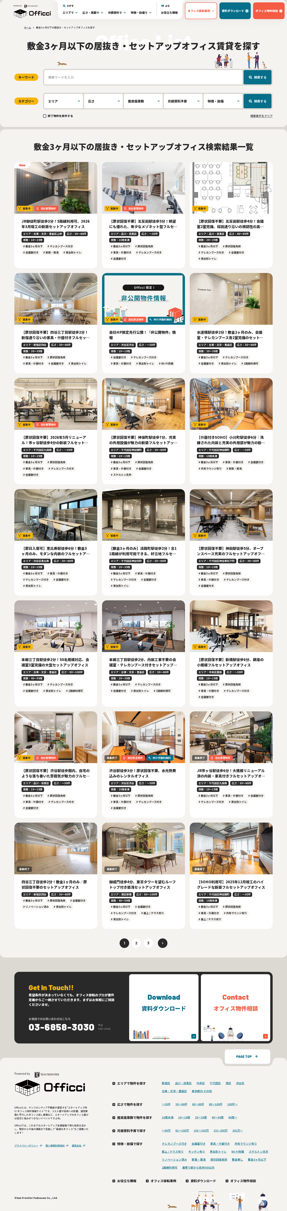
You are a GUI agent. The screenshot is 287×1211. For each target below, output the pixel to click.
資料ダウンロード (203, 1180)
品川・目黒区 (183, 1083)
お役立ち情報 (169, 13)
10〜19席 (184, 1117)
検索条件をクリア (261, 115)
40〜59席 (218, 1117)
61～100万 (182, 1130)
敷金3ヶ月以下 (257, 1159)
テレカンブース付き (174, 1144)
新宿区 (166, 1083)
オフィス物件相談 (243, 1180)
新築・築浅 (199, 1159)
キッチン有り (196, 1151)
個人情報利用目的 (55, 1145)
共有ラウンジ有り (246, 1144)
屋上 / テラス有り (173, 1151)
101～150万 (201, 1130)
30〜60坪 (181, 1104)
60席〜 (232, 1117)
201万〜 (237, 1130)
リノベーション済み (174, 1159)
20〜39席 (201, 1117)
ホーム (27, 27)
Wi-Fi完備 (237, 1151)
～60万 (166, 1130)
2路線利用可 (169, 1167)
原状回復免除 (218, 1159)
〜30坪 (166, 1104)
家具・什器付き (220, 1144)
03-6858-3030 (62, 1027)
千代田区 (215, 1083)
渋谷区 (240, 1083)
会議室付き (198, 1144)
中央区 (201, 1083)
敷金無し (237, 1159)
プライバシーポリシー (26, 1145)
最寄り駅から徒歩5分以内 (198, 1167)
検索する (260, 77)
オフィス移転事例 (163, 1180)
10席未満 (167, 1117)
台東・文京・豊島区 (174, 1091)
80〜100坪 (215, 1104)
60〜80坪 (198, 1104)
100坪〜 (232, 1104)
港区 (228, 1083)
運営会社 (76, 1145)
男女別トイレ (218, 1151)
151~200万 (221, 1130)
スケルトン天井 (258, 1151)
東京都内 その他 (202, 1091)
